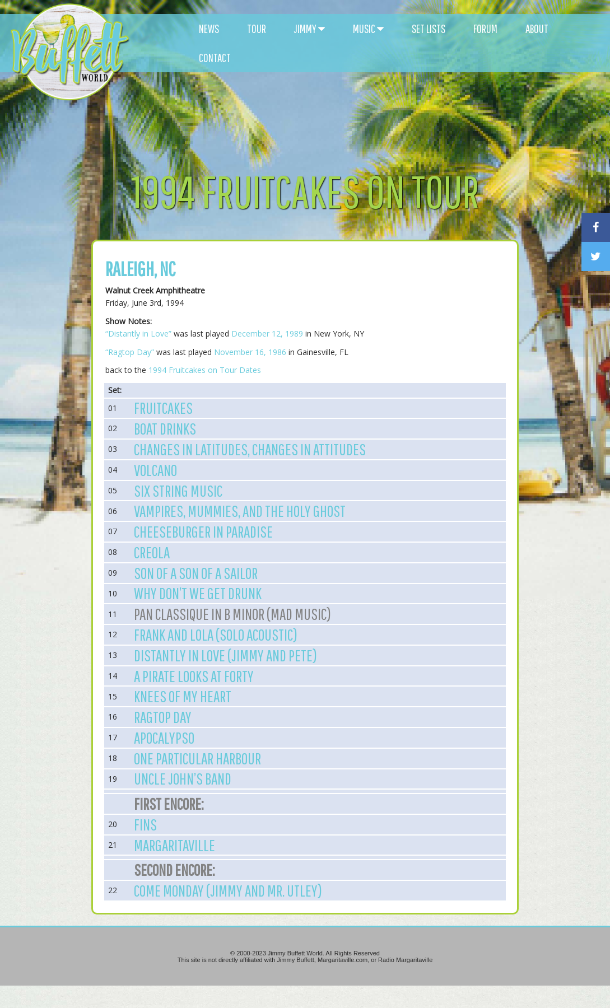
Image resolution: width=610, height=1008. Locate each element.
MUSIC (368, 28)
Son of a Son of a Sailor (196, 572)
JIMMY (309, 28)
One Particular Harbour (197, 758)
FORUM (485, 28)
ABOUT (536, 28)
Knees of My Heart (182, 696)
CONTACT (215, 57)
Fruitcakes (163, 407)
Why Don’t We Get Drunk (198, 593)
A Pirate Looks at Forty (194, 675)
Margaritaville (174, 845)
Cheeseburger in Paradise (203, 531)
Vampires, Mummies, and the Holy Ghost (240, 510)
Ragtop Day (163, 716)
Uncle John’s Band (182, 778)
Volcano (155, 469)
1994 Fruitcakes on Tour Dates (204, 370)
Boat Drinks (165, 428)
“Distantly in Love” (138, 333)
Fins (145, 824)
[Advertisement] (368, 101)
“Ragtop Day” (129, 352)
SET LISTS (428, 28)
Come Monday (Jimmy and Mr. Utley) (228, 890)
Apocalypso (164, 737)
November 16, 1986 (250, 352)
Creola (152, 552)
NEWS (209, 28)
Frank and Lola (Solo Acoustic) (215, 634)
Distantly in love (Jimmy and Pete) (225, 655)
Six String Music (178, 490)
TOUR (256, 28)
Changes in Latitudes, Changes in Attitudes (250, 449)
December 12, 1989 (267, 333)
